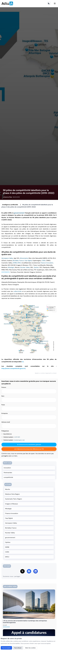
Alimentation (24, 258)
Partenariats (8, 473)
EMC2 (19, 263)
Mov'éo (7, 489)
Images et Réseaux (11, 504)
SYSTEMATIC (5, 272)
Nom (2, 396)
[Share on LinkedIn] (35, 571)
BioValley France (18, 260)
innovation (7, 468)
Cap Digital (28, 260)
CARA (43, 260)
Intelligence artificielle (10, 205)
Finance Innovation (47, 263)
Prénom (3, 387)
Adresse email (5, 422)
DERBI (15, 263)
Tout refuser (17, 648)
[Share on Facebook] (29, 571)
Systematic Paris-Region (13, 499)
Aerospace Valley (7, 258)
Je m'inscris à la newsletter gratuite (29, 445)
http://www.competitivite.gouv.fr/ (13, 368)
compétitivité (8, 477)
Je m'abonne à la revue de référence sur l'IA (29, 449)
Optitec (36, 267)
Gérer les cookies (30, 648)
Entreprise (4, 413)
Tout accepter (6, 648)
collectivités (17, 291)
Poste (3, 405)
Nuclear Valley (25, 267)
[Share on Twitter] (22, 571)
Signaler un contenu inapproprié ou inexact (46, 373)
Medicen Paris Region (12, 494)
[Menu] (55, 3)
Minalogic (11, 267)
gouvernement (19, 213)
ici (23, 362)
